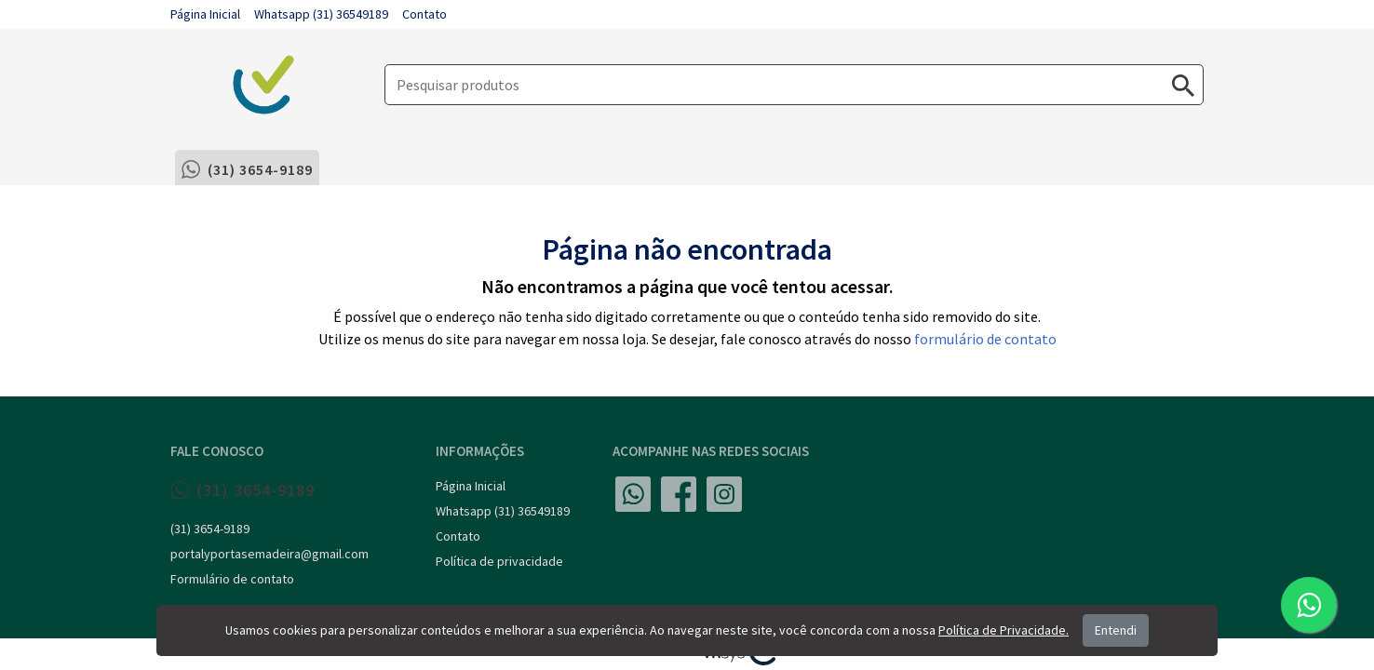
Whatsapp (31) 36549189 (321, 14)
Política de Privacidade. (1003, 630)
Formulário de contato (232, 578)
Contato (424, 14)
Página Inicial (205, 14)
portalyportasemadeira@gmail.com (269, 553)
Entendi (1116, 630)
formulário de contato (985, 338)
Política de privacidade (499, 561)
